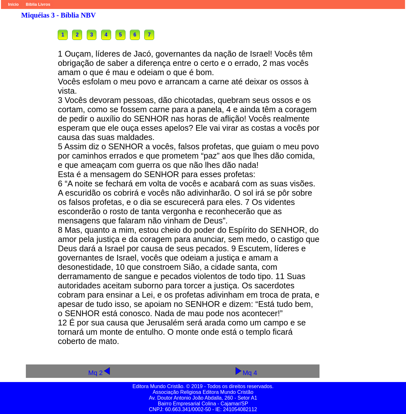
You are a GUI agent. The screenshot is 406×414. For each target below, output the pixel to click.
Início (13, 4)
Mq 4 (246, 372)
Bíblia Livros (38, 4)
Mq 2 (99, 372)
